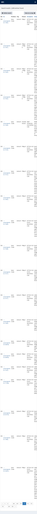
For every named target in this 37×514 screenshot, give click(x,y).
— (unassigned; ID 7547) (6, 368)
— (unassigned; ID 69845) (6, 355)
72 (28, 503)
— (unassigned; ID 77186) (6, 381)
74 (2, 506)
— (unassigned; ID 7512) (6, 172)
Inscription (30, 16)
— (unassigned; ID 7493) (6, 20)
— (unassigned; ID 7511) (6, 296)
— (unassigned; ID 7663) (6, 197)
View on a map (30, 13)
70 (20, 503)
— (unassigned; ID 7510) (6, 148)
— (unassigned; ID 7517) (6, 271)
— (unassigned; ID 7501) (6, 45)
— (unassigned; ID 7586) (6, 437)
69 (17, 503)
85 (12, 506)
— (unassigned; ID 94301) (6, 469)
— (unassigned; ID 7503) (6, 70)
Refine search (6, 13)
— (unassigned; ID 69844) (6, 342)
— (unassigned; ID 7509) (6, 222)
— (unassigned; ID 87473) (6, 412)
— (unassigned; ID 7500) (6, 321)
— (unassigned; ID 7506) (6, 123)
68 (13, 503)
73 (31, 503)
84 (9, 506)
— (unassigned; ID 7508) (6, 247)
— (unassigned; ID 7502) (6, 96)
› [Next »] (15, 506)
